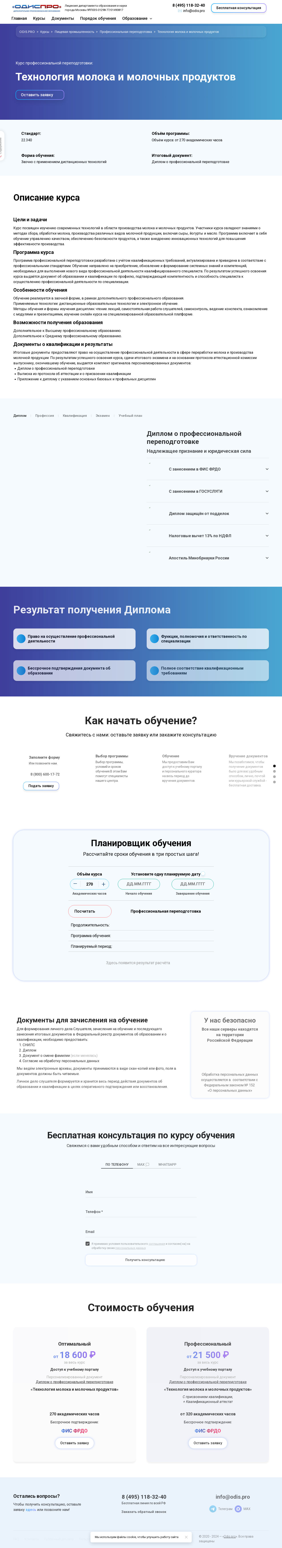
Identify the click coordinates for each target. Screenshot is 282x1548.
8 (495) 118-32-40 (188, 5)
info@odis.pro (194, 11)
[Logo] (37, 8)
